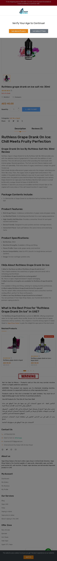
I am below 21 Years (39, 31)
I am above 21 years (18, 31)
